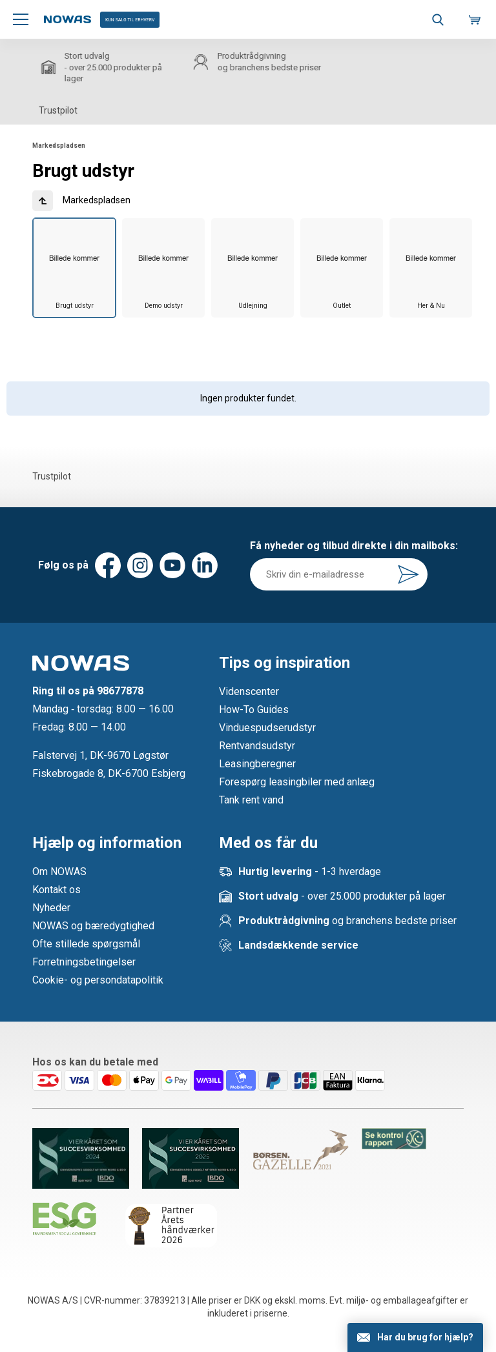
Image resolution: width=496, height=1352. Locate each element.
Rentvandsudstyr (257, 746)
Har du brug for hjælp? (425, 1337)
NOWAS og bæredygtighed (93, 926)
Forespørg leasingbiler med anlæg (297, 782)
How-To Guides (254, 709)
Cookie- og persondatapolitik (97, 980)
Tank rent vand (251, 800)
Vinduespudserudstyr (267, 727)
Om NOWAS (59, 871)
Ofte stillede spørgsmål (86, 944)
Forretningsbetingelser (84, 962)
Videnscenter (249, 691)
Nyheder (51, 908)
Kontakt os (56, 889)
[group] (74, 268)
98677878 (120, 691)
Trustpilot (58, 110)
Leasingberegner (257, 764)
